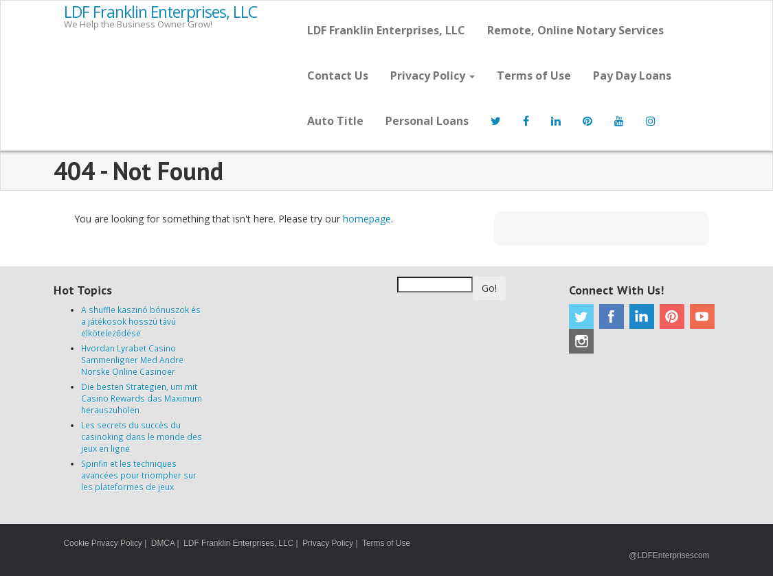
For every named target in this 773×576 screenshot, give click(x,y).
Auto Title (335, 120)
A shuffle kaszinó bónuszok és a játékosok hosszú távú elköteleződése (141, 321)
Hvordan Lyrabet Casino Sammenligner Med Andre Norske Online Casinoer (132, 360)
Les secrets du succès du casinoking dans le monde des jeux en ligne (141, 436)
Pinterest (672, 316)
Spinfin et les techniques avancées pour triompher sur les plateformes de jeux (139, 475)
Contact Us (337, 75)
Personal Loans (427, 120)
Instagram (581, 341)
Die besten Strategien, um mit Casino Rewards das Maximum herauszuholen (141, 398)
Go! (489, 288)
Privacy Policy (432, 75)
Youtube (702, 316)
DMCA (163, 543)
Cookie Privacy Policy (103, 543)
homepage (367, 218)
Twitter (581, 316)
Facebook (611, 316)
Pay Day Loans (632, 75)
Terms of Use (534, 75)
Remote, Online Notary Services (575, 30)
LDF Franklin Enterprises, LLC (160, 12)
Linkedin (641, 316)
